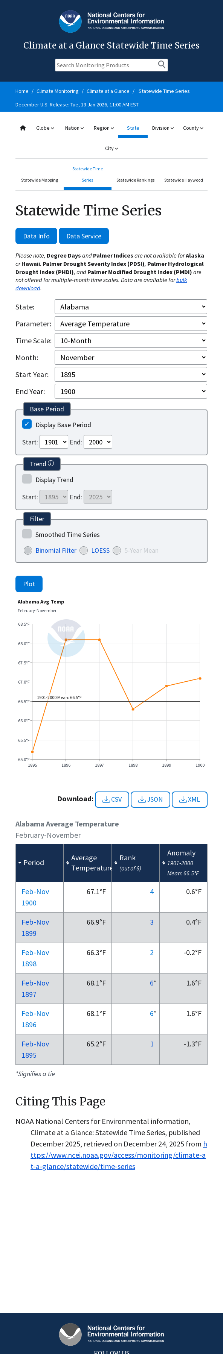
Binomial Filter (55, 550)
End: (76, 442)
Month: (26, 357)
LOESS (100, 550)
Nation (74, 127)
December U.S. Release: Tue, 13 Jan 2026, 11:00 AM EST (77, 104)
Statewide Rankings (135, 180)
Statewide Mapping (39, 180)
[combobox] (111, 138)
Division (163, 127)
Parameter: (33, 323)
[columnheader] (40, 863)
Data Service (83, 236)
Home (22, 91)
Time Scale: (33, 340)
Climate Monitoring (58, 91)
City (111, 148)
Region (104, 127)
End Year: (30, 391)
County (193, 127)
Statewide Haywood (183, 180)
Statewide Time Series (164, 91)
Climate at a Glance (108, 91)
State (133, 127)
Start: (30, 442)
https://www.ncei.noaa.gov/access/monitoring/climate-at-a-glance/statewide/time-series (119, 1155)
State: (24, 306)
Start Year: (32, 374)
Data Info (36, 236)
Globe (45, 127)
